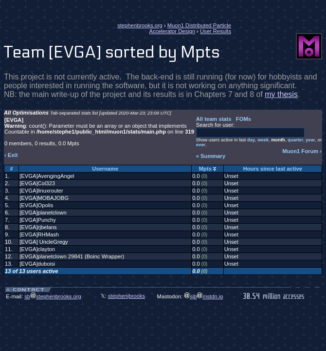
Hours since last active (272, 169)
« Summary (210, 156)
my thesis (281, 94)
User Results (215, 31)
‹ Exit (11, 155)
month (278, 139)
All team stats (214, 119)
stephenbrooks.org (140, 25)
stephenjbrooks (126, 296)
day (251, 139)
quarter (295, 139)
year (310, 139)
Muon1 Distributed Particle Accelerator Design (190, 28)
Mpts (205, 169)
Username (105, 169)
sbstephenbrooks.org (52, 296)
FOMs (243, 119)
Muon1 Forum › (302, 151)
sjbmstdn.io (203, 296)
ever (200, 144)
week (263, 139)
